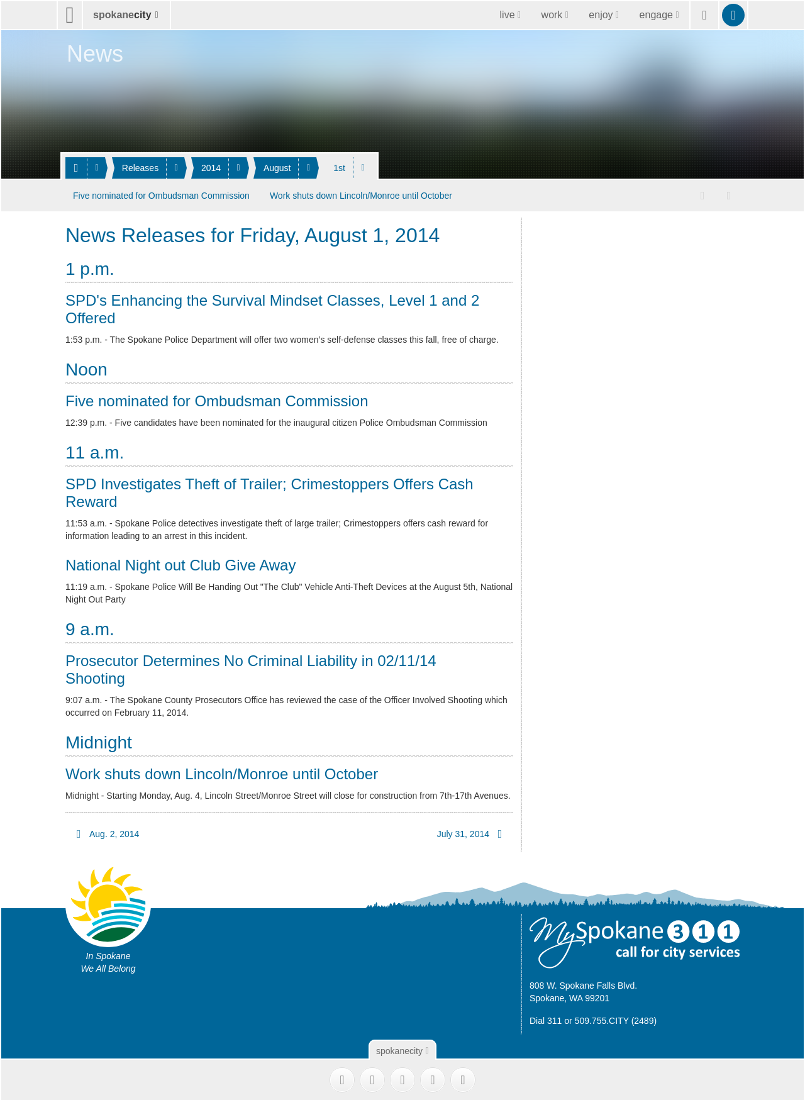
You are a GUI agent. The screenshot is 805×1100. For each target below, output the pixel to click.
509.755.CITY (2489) (616, 1019)
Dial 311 (546, 1019)
